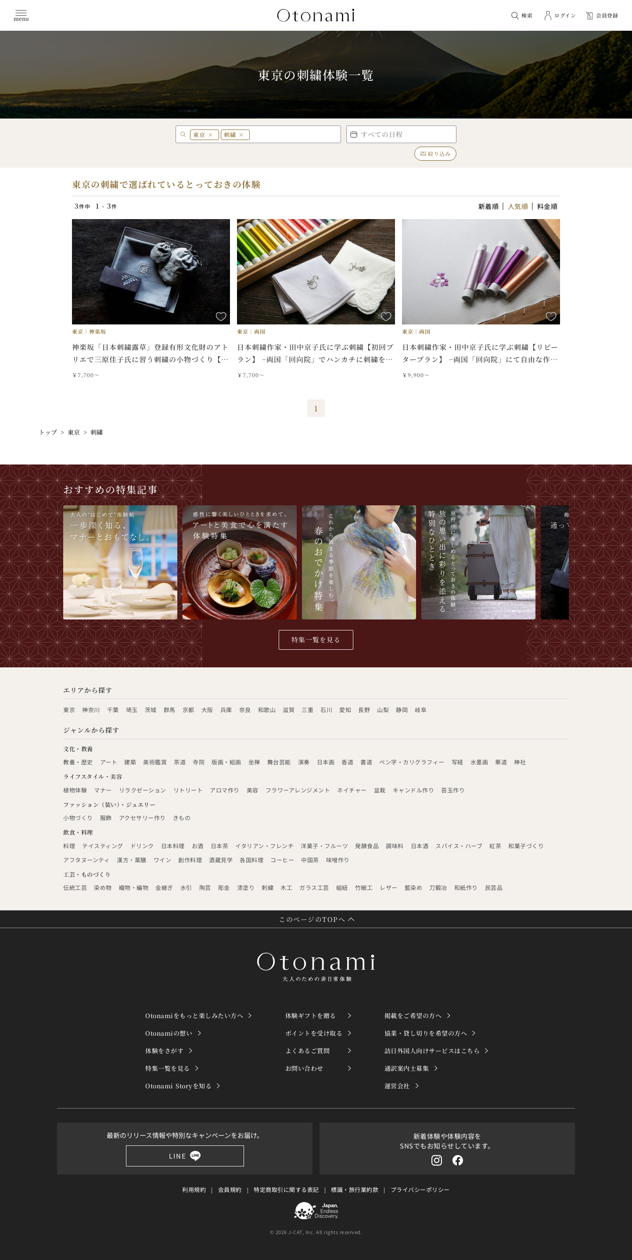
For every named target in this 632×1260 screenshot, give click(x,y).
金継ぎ (164, 887)
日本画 (326, 762)
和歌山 (267, 710)
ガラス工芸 (314, 887)
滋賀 (288, 710)
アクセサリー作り (142, 818)
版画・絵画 (226, 762)
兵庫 (226, 710)
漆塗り (246, 887)
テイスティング (102, 846)
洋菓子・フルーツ (324, 846)
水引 (186, 887)
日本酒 (420, 846)
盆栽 (380, 790)
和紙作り (466, 887)
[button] (401, 134)
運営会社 (397, 1085)
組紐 (342, 887)
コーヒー (282, 860)
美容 (253, 790)
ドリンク (142, 846)
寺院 (199, 762)
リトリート (188, 790)
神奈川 (91, 710)
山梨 (383, 710)
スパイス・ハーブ (458, 846)
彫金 (224, 887)
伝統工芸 (75, 887)
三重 (307, 710)
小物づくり (78, 818)
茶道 (180, 762)
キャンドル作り (413, 790)
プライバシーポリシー (420, 1189)
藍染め (414, 887)
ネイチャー (352, 790)
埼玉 (132, 710)
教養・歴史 (78, 762)
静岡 (402, 710)
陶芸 (205, 887)
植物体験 (75, 790)
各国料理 (251, 860)
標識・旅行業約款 (354, 1189)
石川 (326, 710)
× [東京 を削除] (211, 134)
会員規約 (230, 1189)
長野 (364, 710)
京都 (188, 710)
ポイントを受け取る (314, 1033)
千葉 (113, 710)
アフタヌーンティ (86, 860)
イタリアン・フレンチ (264, 846)
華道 (501, 762)
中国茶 (310, 860)
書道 (366, 762)
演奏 (304, 762)
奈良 (245, 710)
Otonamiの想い (168, 1033)
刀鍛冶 (438, 887)
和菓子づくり (526, 846)
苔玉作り (453, 790)
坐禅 (254, 762)
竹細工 (364, 887)
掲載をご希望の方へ (413, 1015)
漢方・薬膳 (132, 860)
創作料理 (190, 860)
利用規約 (194, 1189)
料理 (69, 846)
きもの (182, 818)
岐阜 (421, 710)
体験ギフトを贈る (310, 1015)
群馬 (170, 710)
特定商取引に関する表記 (286, 1189)
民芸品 (494, 887)
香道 (347, 762)
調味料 (395, 846)
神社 (520, 762)
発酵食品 (367, 846)
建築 (130, 762)
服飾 (106, 818)
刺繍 (267, 887)
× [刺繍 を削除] (241, 134)
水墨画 (479, 762)
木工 (286, 887)
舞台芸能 (279, 762)
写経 (457, 762)
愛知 (345, 710)
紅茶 (495, 846)
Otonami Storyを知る (178, 1085)
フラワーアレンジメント (298, 790)
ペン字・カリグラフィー (412, 762)
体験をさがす (164, 1050)
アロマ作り (225, 790)
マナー (103, 790)
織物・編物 (134, 887)
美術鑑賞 (155, 762)
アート (109, 762)
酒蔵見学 (221, 860)
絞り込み (435, 153)
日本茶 (220, 846)
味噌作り (338, 860)
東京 (69, 710)
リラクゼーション (142, 790)
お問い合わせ (304, 1068)
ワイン (163, 860)
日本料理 (173, 846)
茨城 (151, 710)
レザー (389, 887)
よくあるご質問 (307, 1050)
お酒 (198, 846)
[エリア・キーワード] (267, 134)
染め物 (103, 887)
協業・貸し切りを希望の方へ (425, 1033)
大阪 (207, 710)
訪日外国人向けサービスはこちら (432, 1050)
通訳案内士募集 (406, 1068)
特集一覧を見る (316, 639)
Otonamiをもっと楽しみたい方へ (194, 1015)
